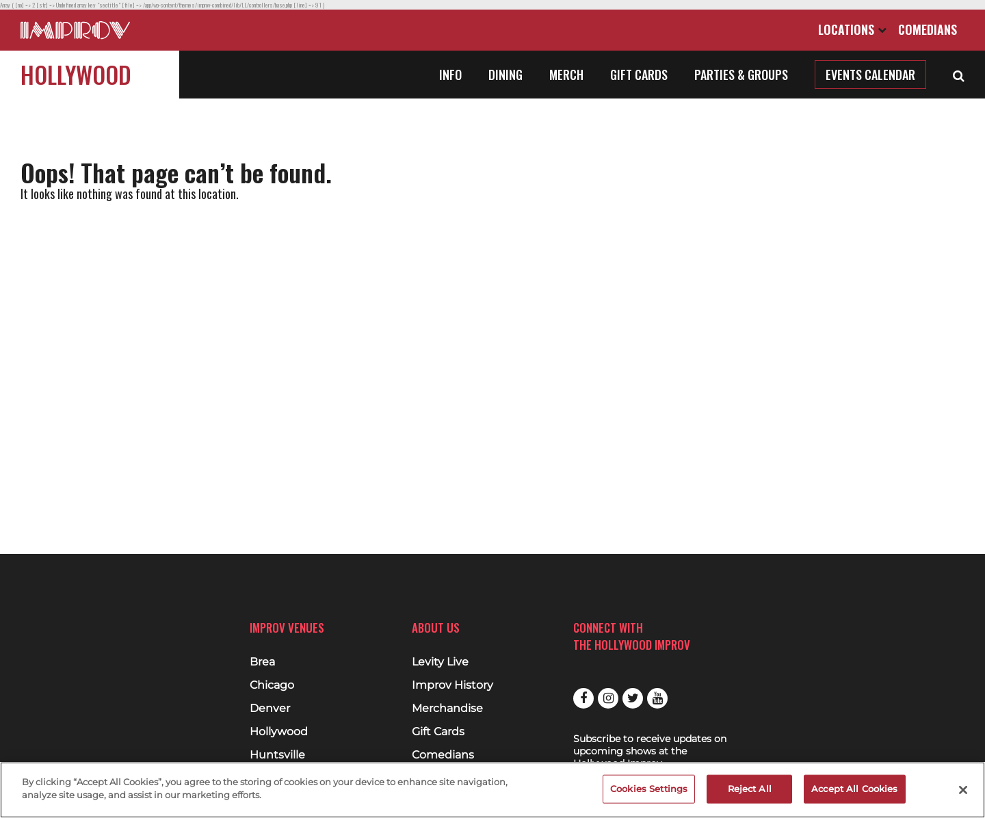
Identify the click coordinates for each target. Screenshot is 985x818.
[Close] (963, 790)
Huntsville (277, 755)
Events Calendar (870, 74)
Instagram (608, 698)
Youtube (657, 698)
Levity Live (440, 662)
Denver (270, 708)
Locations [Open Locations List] (852, 29)
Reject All (750, 788)
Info (450, 74)
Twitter (632, 698)
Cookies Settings (648, 788)
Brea (262, 662)
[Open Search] (958, 74)
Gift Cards (639, 74)
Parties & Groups (741, 74)
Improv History (452, 685)
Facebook (583, 698)
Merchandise (447, 708)
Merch (566, 74)
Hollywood (76, 74)
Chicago (272, 685)
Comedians (927, 29)
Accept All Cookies (854, 788)
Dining (505, 74)
